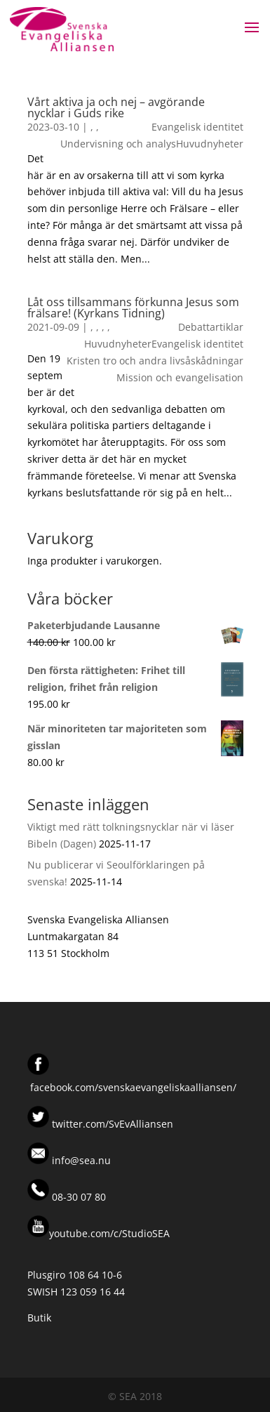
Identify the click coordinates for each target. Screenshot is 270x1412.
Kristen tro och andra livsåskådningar (155, 360)
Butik (39, 1317)
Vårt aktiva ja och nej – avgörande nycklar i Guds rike (116, 107)
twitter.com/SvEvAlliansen (111, 1123)
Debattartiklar (210, 327)
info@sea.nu (80, 1160)
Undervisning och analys (118, 143)
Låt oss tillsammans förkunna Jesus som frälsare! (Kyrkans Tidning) (133, 307)
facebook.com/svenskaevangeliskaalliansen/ (133, 1087)
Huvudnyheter (209, 143)
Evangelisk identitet (197, 126)
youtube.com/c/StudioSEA (98, 1233)
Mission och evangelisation (179, 377)
